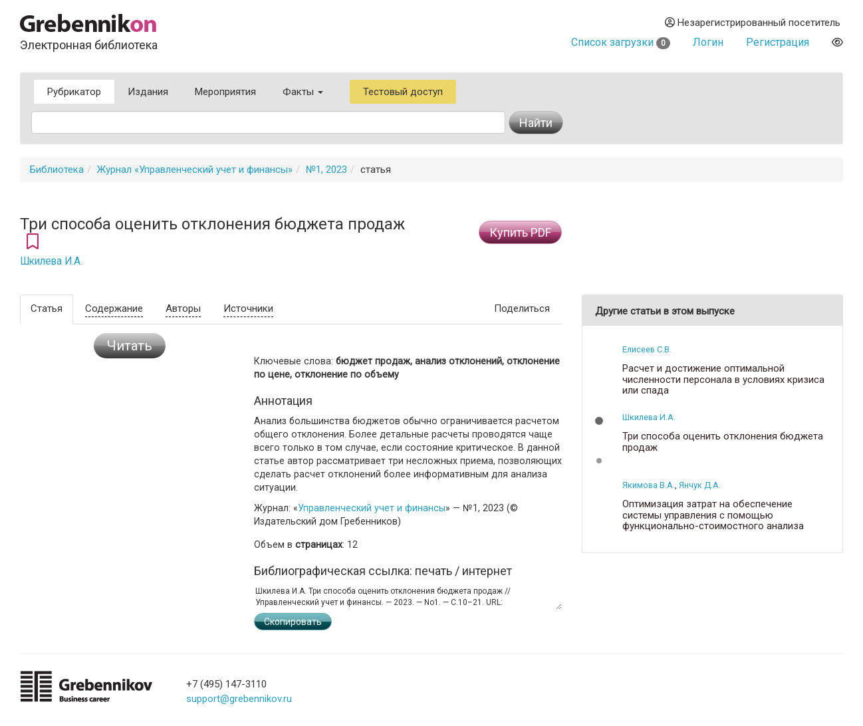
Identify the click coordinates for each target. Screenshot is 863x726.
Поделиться (522, 308)
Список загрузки (620, 42)
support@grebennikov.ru (239, 699)
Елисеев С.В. (647, 349)
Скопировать (293, 621)
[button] (599, 421)
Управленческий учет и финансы (371, 508)
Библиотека (57, 170)
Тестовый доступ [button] (403, 92)
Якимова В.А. (648, 485)
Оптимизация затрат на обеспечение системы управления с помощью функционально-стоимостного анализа (713, 515)
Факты (303, 92)
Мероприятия (225, 92)
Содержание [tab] (114, 308)
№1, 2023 (326, 170)
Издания (148, 92)
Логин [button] (708, 42)
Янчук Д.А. (700, 485)
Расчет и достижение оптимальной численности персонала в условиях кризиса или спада (723, 379)
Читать (129, 346)
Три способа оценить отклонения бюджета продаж (722, 442)
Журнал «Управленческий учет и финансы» (195, 170)
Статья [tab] (46, 308)
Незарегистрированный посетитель (752, 23)
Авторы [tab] (183, 308)
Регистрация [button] (777, 42)
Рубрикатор (74, 92)
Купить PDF (520, 232)
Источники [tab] (248, 308)
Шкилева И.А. (51, 261)
